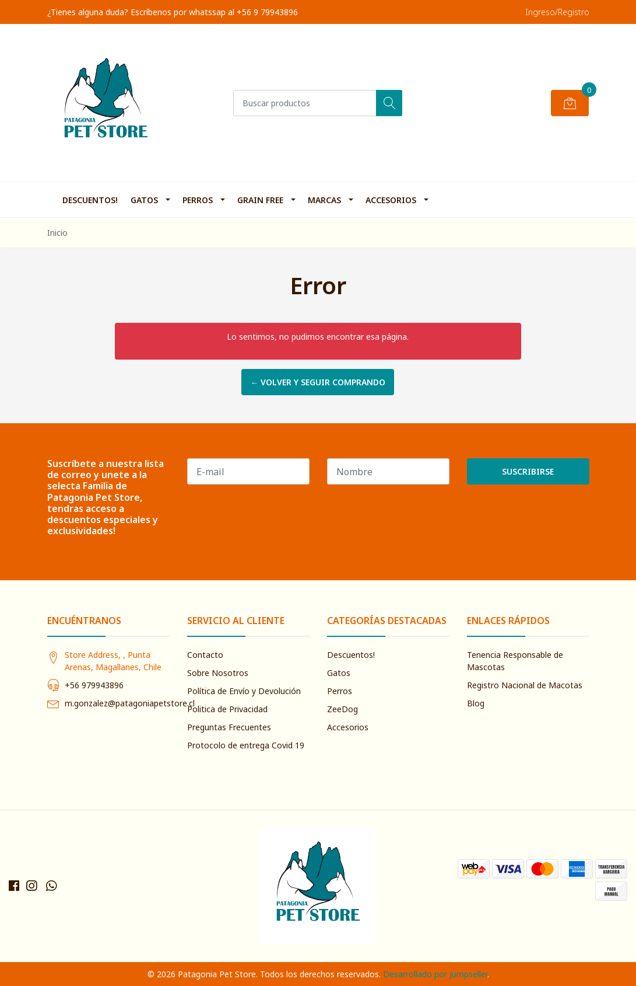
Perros (197, 199)
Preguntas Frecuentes (229, 727)
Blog (475, 703)
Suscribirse (528, 471)
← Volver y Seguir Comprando (317, 382)
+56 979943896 (94, 685)
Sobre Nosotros (217, 672)
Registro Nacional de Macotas (524, 685)
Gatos (144, 199)
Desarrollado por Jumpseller (435, 974)
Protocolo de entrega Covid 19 (245, 745)
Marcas (324, 199)
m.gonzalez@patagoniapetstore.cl (130, 703)
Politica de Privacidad (227, 709)
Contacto (205, 654)
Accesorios (391, 199)
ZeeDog (342, 709)
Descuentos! (90, 199)
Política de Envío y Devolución (244, 690)
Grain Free (260, 199)
